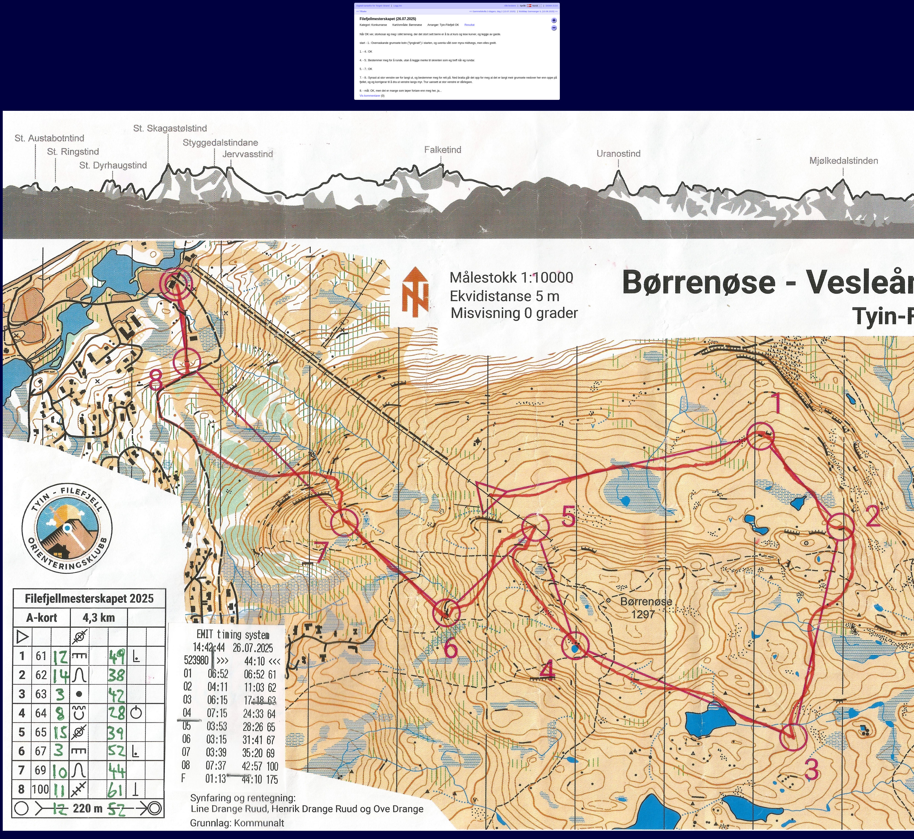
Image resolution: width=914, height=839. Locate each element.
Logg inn (397, 5)
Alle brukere (510, 5)
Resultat (470, 25)
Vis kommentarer (370, 95)
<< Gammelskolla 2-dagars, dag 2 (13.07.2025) (492, 11)
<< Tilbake (361, 11)
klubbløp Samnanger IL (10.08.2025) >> (538, 11)
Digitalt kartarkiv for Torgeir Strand (373, 5)
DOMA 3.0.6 (552, 5)
